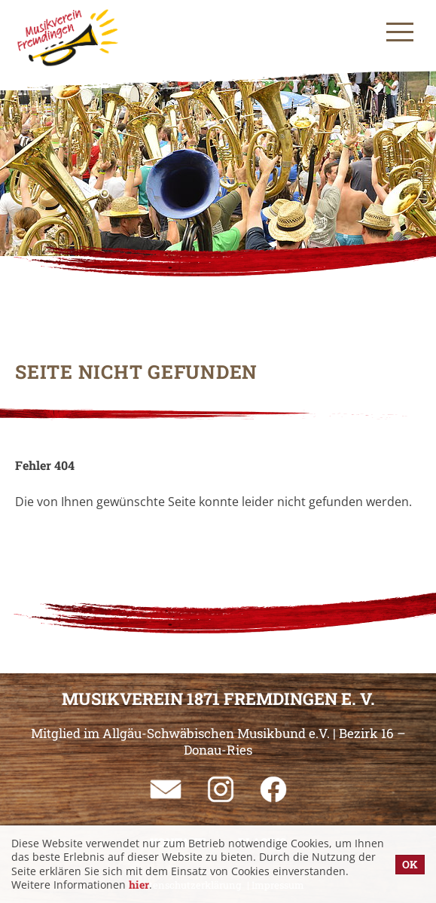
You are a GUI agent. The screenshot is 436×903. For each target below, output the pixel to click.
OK (410, 864)
